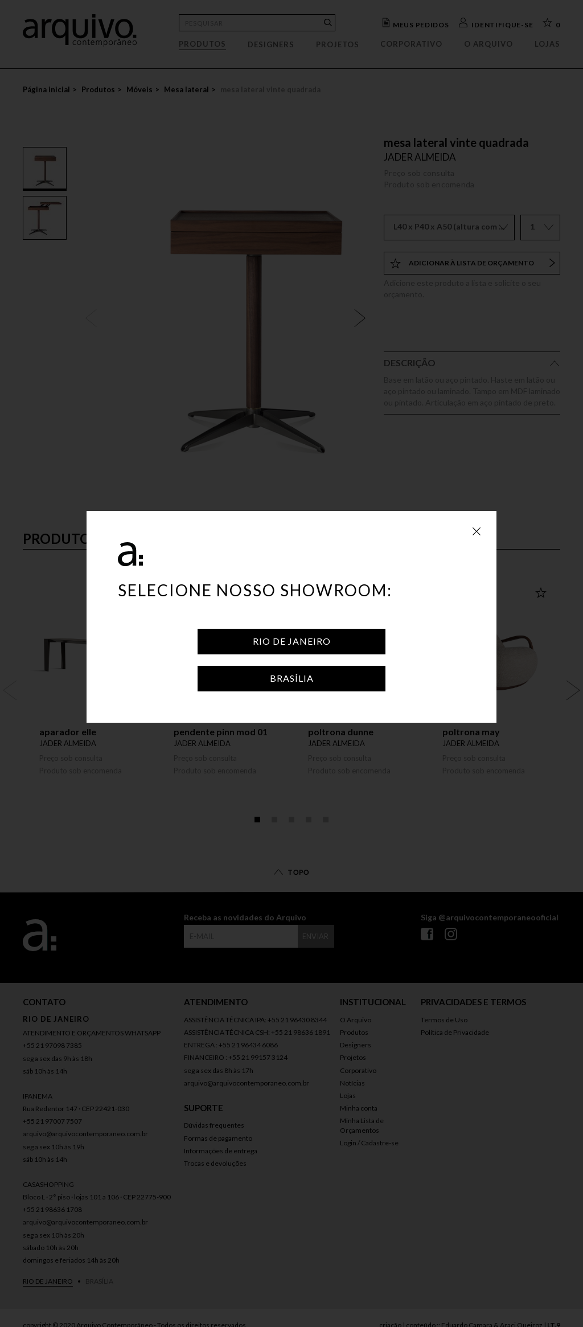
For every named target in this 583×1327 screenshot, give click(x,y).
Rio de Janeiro (292, 641)
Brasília (292, 678)
